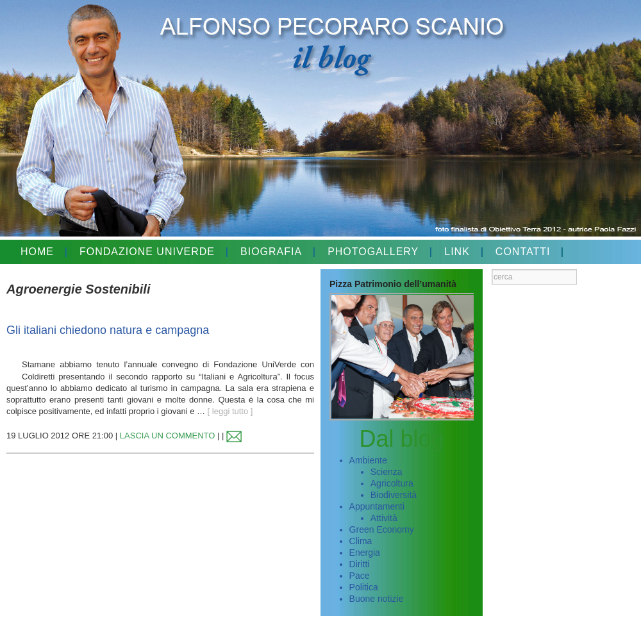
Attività (383, 518)
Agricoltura (391, 483)
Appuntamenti (376, 506)
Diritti (359, 564)
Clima (360, 541)
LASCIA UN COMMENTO (167, 435)
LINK (457, 251)
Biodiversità (393, 495)
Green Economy (381, 529)
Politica (363, 587)
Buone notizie (376, 599)
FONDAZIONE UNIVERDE (147, 251)
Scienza (386, 472)
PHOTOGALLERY (373, 251)
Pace (359, 575)
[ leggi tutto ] (230, 411)
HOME (37, 251)
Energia (364, 552)
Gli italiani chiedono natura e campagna (107, 330)
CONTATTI (523, 251)
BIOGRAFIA (271, 251)
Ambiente (368, 460)
